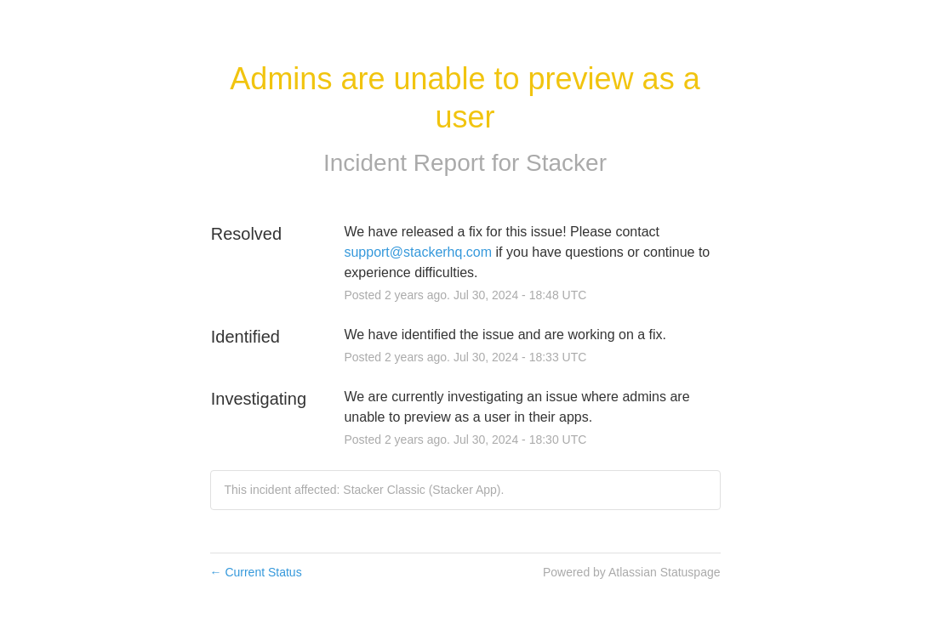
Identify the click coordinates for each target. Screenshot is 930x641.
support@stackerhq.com (418, 252)
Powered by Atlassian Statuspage (632, 572)
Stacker (566, 163)
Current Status (256, 572)
